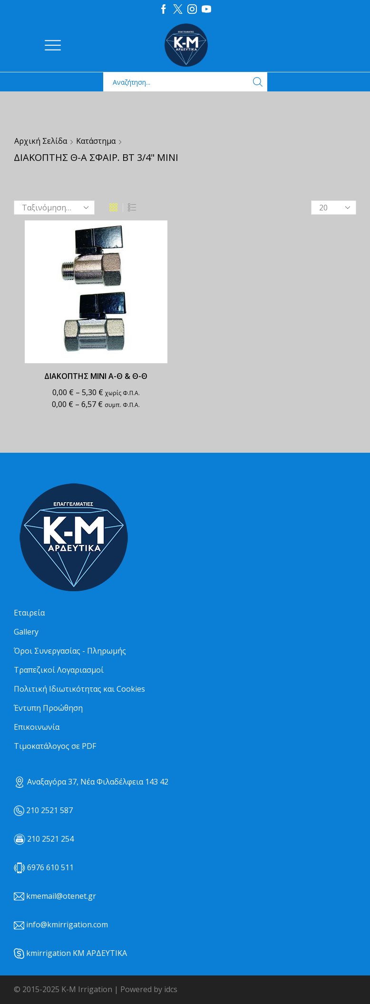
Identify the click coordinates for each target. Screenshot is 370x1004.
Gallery (26, 631)
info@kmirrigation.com (67, 924)
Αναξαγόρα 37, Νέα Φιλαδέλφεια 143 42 (91, 781)
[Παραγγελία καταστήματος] (54, 207)
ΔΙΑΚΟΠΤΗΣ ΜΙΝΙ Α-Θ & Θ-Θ (95, 376)
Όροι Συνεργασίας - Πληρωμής (70, 651)
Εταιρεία (29, 612)
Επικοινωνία (36, 727)
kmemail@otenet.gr (61, 896)
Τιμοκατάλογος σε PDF (55, 746)
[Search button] (257, 81)
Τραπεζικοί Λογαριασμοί (59, 670)
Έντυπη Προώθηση (48, 708)
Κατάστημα (96, 141)
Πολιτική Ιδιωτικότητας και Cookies (79, 689)
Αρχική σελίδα (40, 141)
